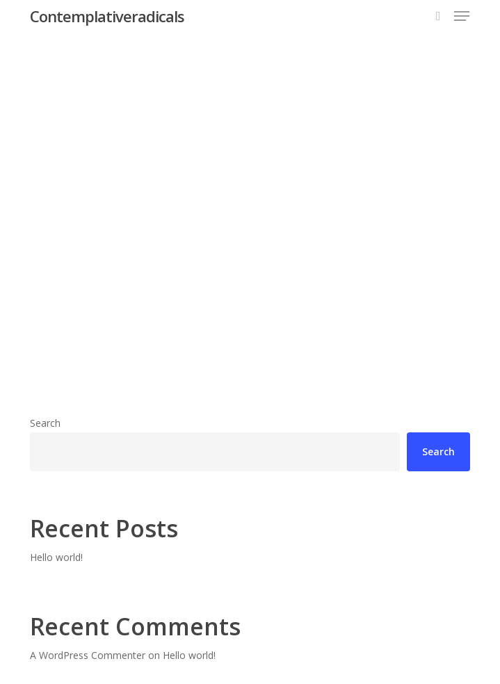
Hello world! (56, 557)
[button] (461, 16)
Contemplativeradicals (107, 16)
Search (45, 423)
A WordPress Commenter (87, 655)
